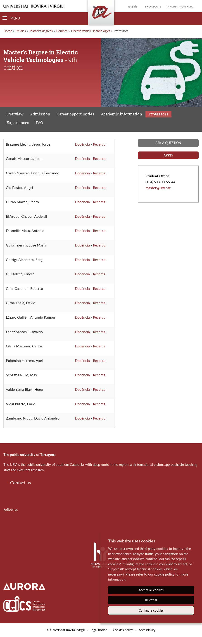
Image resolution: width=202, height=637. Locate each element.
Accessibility (147, 630)
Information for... (180, 6)
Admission (40, 114)
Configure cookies (151, 610)
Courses (61, 31)
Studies (21, 31)
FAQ (39, 122)
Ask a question (168, 143)
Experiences (18, 122)
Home (7, 31)
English (132, 6)
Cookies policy (123, 630)
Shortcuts (153, 6)
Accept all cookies (151, 590)
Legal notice (98, 630)
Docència (82, 144)
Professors (158, 114)
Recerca (99, 144)
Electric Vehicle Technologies (90, 31)
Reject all (151, 600)
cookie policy (164, 574)
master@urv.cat (158, 187)
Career (75, 114)
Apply (168, 155)
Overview (15, 114)
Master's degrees (41, 31)
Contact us (20, 482)
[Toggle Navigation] (11, 18)
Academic (121, 114)
